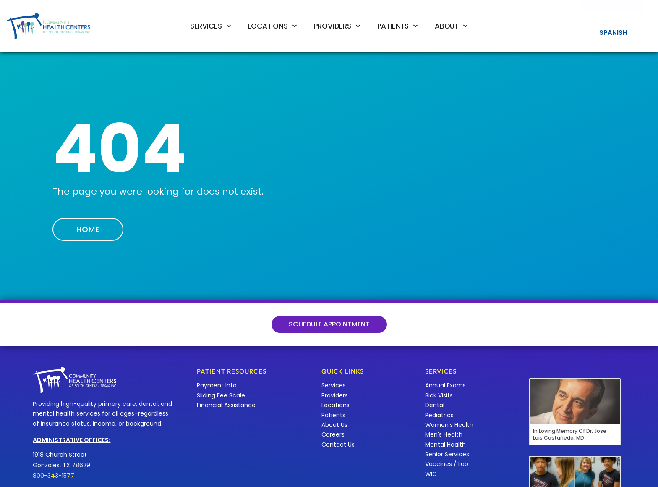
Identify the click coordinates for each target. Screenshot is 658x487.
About (451, 26)
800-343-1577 (53, 475)
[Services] (520, 316)
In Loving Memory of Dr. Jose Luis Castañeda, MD (569, 434)
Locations (272, 26)
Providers (337, 26)
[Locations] (138, 316)
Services (210, 26)
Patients (397, 26)
